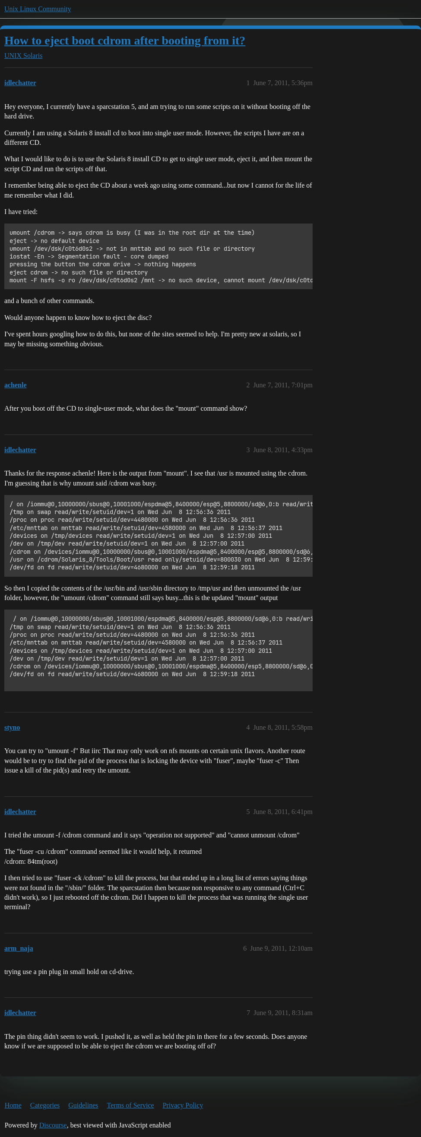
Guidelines (83, 1105)
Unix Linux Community (37, 9)
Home (13, 1105)
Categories (45, 1105)
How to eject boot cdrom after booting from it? (124, 40)
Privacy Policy (183, 1105)
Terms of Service (130, 1105)
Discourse (53, 1125)
